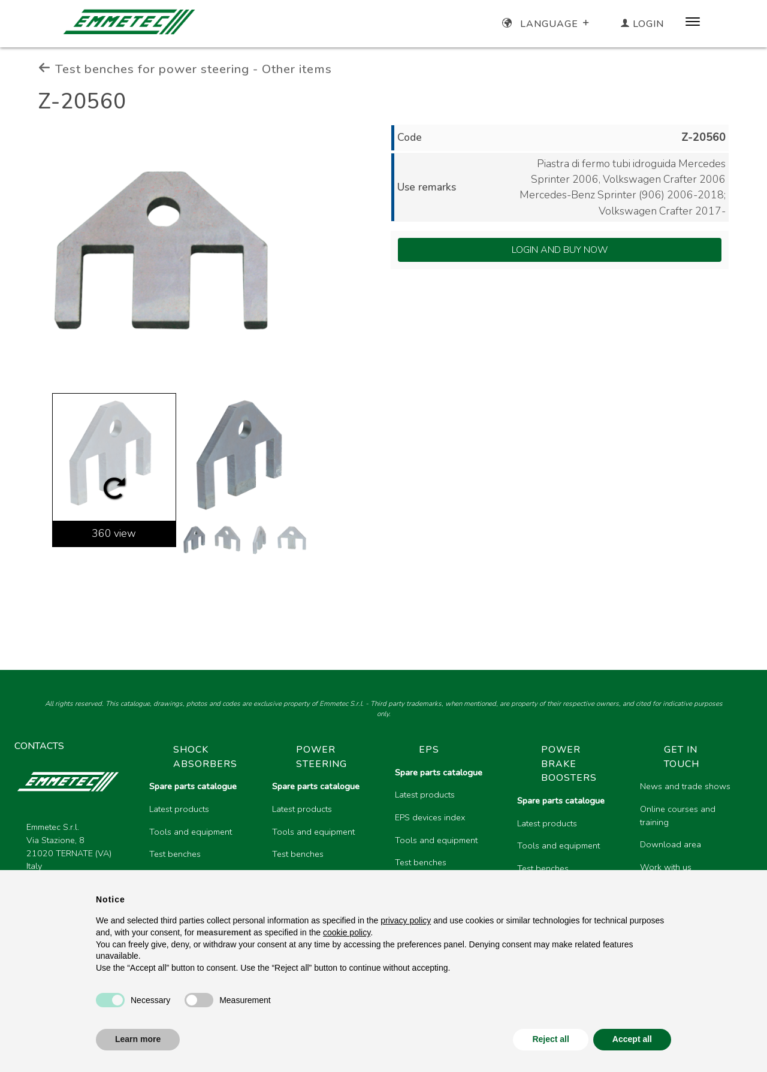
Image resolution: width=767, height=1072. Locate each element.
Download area (670, 844)
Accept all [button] (632, 1039)
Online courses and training (677, 815)
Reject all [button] (550, 1039)
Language (546, 24)
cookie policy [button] (346, 932)
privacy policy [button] (406, 920)
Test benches (175, 854)
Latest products (179, 809)
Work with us (665, 867)
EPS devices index (430, 817)
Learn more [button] (138, 1039)
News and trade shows (685, 786)
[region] (446, 843)
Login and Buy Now (560, 249)
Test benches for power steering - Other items (185, 69)
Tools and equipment (190, 832)
